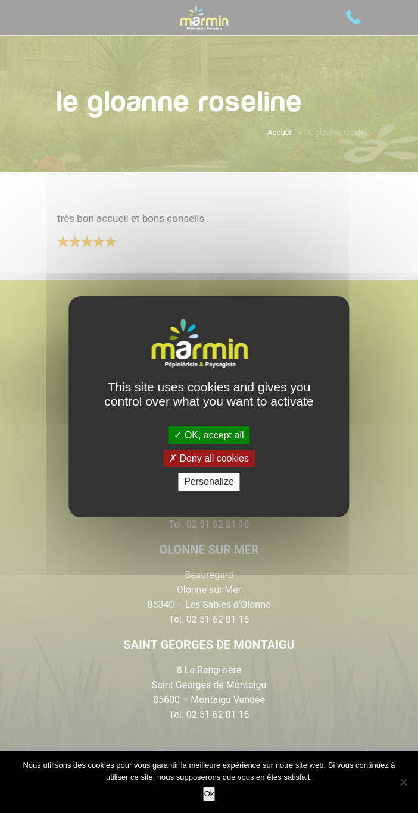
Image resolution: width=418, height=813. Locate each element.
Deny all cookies (209, 458)
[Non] (403, 782)
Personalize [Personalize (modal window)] (209, 481)
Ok (209, 793)
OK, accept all (209, 435)
